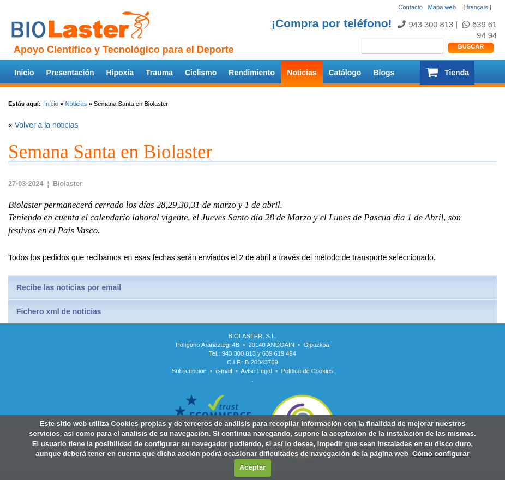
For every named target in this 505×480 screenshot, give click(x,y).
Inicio (24, 72)
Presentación (70, 72)
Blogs (383, 72)
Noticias (301, 72)
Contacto (410, 7)
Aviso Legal (256, 371)
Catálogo (345, 72)
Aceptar (252, 467)
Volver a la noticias (47, 125)
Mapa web (442, 7)
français (477, 7)
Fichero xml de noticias (58, 311)
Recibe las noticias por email (68, 287)
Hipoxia (120, 72)
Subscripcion (189, 371)
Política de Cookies (307, 371)
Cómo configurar (439, 453)
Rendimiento (252, 72)
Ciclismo (201, 72)
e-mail (223, 371)
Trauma (159, 72)
